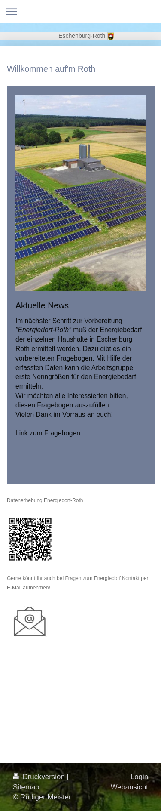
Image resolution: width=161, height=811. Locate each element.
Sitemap (26, 787)
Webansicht (129, 787)
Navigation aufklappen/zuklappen (80, 11)
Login (139, 777)
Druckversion (40, 777)
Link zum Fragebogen (47, 433)
